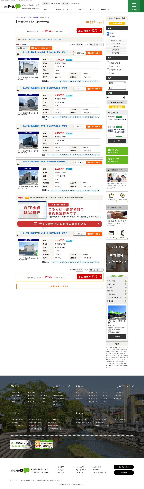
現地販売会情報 (57, 395)
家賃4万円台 (93, 392)
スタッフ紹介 (111, 281)
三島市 (43, 402)
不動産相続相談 (53, 425)
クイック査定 (123, 196)
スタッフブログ (81, 470)
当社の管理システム (82, 419)
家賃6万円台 (93, 398)
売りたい (81, 9)
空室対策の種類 (100, 422)
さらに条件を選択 (117, 102)
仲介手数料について (54, 422)
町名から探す (118, 398)
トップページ (47, 9)
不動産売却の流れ (35, 419)
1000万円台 (30, 395)
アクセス (61, 470)
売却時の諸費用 (34, 425)
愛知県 (111, 36)
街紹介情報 (97, 467)
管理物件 (122, 234)
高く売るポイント (54, 419)
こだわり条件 (56, 392)
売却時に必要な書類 (35, 429)
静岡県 (111, 33)
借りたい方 (113, 160)
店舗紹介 (117, 336)
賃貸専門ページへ (124, 386)
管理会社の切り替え (101, 419)
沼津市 (43, 398)
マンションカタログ (114, 298)
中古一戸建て (42, 39)
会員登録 (55, 402)
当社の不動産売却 (18, 419)
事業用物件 (79, 398)
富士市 (43, 392)
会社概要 (110, 301)
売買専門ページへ (59, 386)
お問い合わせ (133, 9)
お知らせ (61, 473)
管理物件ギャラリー (82, 422)
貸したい (92, 9)
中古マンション (52, 39)
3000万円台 (30, 402)
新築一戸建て (33, 39)
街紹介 (109, 287)
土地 (60, 39)
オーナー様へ (111, 234)
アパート (79, 392)
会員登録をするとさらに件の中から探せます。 (64, 30)
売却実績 (15, 422)
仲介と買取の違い (35, 422)
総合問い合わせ (124, 467)
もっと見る (117, 141)
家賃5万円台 (93, 395)
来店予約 (124, 473)
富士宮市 (44, 395)
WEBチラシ (111, 291)
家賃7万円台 (93, 402)
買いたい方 (113, 151)
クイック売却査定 (18, 425)
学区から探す (118, 395)
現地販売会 (111, 294)
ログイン (55, 405)
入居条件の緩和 (120, 419)
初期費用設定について (102, 425)
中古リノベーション (59, 398)
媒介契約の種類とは (54, 429)
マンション (15, 398)
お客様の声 (111, 284)
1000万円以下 (30, 392)
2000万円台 (30, 398)
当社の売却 (111, 196)
